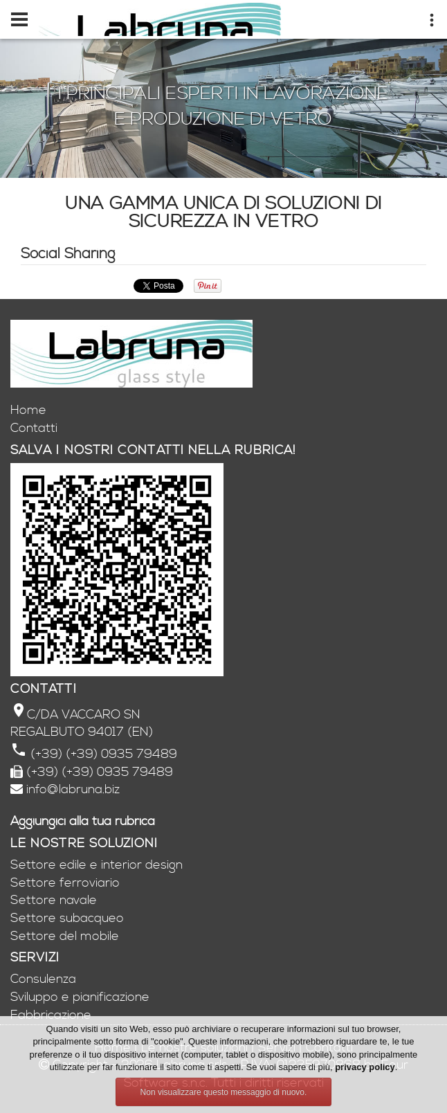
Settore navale (53, 900)
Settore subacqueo (67, 918)
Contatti (33, 428)
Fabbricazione (50, 1015)
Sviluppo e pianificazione (79, 997)
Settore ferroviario (65, 883)
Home (28, 410)
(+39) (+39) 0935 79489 (102, 754)
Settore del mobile (64, 936)
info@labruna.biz (73, 789)
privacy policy (365, 1067)
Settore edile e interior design (96, 865)
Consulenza (43, 979)
